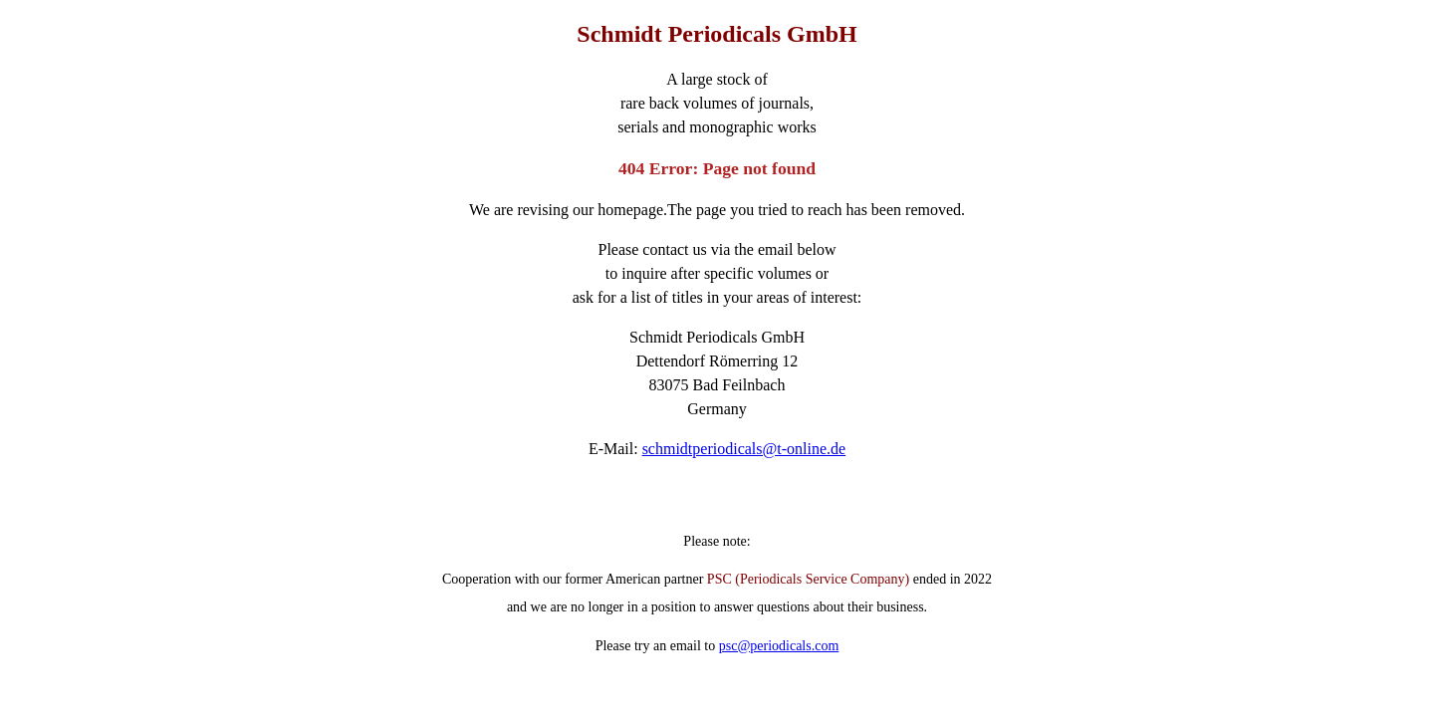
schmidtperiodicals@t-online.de (743, 448)
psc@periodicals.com (779, 645)
